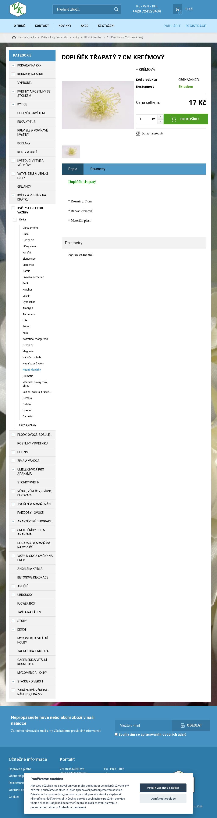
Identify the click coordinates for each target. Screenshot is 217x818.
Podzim (22, 452)
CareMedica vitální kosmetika (32, 662)
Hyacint (27, 410)
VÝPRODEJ (24, 82)
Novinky (64, 26)
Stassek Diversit (30, 681)
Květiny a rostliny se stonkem (33, 93)
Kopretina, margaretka (36, 339)
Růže (26, 234)
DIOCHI (21, 629)
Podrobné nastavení (72, 807)
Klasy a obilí (27, 152)
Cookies (14, 797)
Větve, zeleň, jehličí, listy (33, 176)
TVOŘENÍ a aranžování (34, 504)
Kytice (22, 104)
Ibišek (26, 326)
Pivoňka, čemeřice (33, 277)
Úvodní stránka (24, 37)
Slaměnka (28, 264)
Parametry (98, 169)
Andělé (22, 586)
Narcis (26, 271)
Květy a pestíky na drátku (31, 197)
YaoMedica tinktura (33, 651)
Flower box (26, 603)
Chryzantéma (31, 227)
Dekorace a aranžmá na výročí (33, 545)
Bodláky (24, 143)
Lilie (25, 320)
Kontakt (42, 26)
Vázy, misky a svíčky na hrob (35, 558)
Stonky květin (28, 482)
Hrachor (27, 289)
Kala (25, 332)
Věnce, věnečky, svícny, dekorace (34, 493)
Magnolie (28, 351)
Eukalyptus (26, 121)
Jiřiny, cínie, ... (31, 246)
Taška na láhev (29, 612)
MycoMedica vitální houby (32, 640)
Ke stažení (106, 26)
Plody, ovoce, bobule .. (34, 434)
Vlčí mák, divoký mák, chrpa (35, 384)
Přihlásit (172, 26)
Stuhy (22, 621)
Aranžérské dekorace (34, 521)
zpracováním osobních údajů (163, 734)
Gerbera (27, 398)
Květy (76, 37)
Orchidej (28, 345)
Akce (84, 26)
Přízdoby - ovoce (30, 512)
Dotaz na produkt (152, 133)
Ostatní (27, 404)
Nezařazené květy (33, 363)
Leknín (26, 295)
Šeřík (25, 283)
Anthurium (29, 314)
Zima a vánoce (28, 460)
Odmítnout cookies (163, 798)
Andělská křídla (30, 568)
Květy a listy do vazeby (54, 37)
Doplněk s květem (31, 113)
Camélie (27, 416)
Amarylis (28, 308)
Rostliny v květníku (32, 443)
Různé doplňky (93, 37)
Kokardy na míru (30, 74)
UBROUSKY (25, 595)
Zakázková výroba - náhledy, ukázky (33, 692)
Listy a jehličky (27, 425)
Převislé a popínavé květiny (32, 132)
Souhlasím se (150, 734)
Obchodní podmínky (22, 776)
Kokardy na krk (29, 65)
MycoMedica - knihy (32, 672)
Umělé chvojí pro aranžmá (30, 471)
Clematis (28, 376)
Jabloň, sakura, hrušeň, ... (37, 391)
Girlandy (24, 186)
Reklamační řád (19, 783)
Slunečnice (29, 258)
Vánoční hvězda (32, 357)
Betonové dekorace (32, 577)
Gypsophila (29, 301)
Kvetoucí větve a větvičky (30, 163)
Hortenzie (28, 240)
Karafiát (27, 252)
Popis (72, 169)
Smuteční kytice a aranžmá (31, 532)
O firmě (19, 26)
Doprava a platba (20, 769)
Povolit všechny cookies (163, 787)
